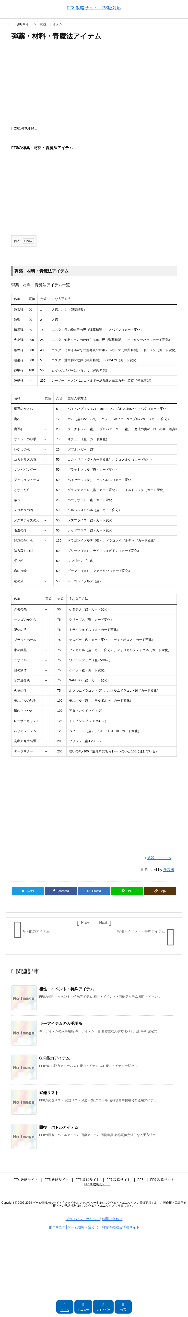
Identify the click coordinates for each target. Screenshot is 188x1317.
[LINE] (127, 891)
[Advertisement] (94, 85)
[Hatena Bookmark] (94, 891)
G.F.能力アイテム (54, 1058)
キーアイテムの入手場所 (60, 1023)
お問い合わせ (112, 1219)
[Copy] (160, 891)
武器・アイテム (51, 24)
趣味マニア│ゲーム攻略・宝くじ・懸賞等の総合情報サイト (94, 1227)
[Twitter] (28, 891)
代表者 (168, 870)
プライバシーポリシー (83, 1219)
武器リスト (49, 1093)
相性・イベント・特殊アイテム (66, 989)
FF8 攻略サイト (21, 24)
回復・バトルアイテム (58, 1127)
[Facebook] (61, 891)
